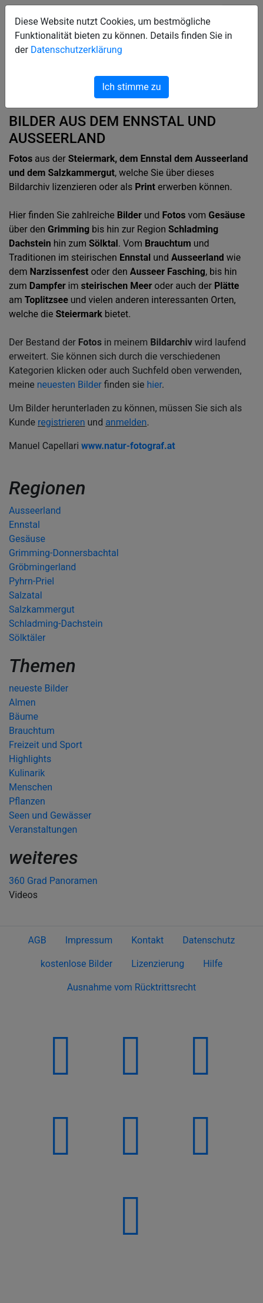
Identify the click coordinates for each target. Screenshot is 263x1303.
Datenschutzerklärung (76, 49)
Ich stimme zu (131, 86)
